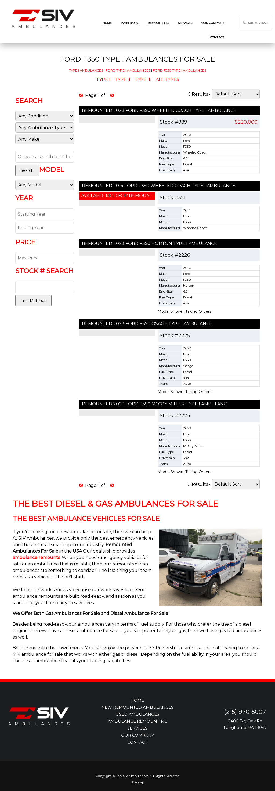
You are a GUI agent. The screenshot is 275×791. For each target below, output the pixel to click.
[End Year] (44, 228)
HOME (137, 700)
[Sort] (236, 94)
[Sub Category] (44, 127)
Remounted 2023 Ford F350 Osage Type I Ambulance (147, 323)
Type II (122, 79)
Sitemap (137, 782)
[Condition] (44, 116)
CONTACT (137, 742)
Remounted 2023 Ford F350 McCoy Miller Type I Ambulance (156, 404)
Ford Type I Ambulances (128, 70)
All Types (167, 79)
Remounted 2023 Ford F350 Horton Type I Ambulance (149, 243)
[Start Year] (44, 214)
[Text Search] (44, 157)
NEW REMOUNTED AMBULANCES (137, 707)
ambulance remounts (36, 557)
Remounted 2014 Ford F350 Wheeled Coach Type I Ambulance (158, 185)
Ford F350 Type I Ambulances (179, 70)
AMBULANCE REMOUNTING (137, 721)
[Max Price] (44, 258)
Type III (143, 79)
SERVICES (137, 728)
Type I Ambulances (86, 70)
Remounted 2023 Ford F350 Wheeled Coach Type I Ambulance (159, 110)
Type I (103, 79)
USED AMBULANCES (137, 714)
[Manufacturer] (44, 139)
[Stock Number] (44, 287)
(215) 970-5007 (258, 22)
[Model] (44, 185)
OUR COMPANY (137, 735)
